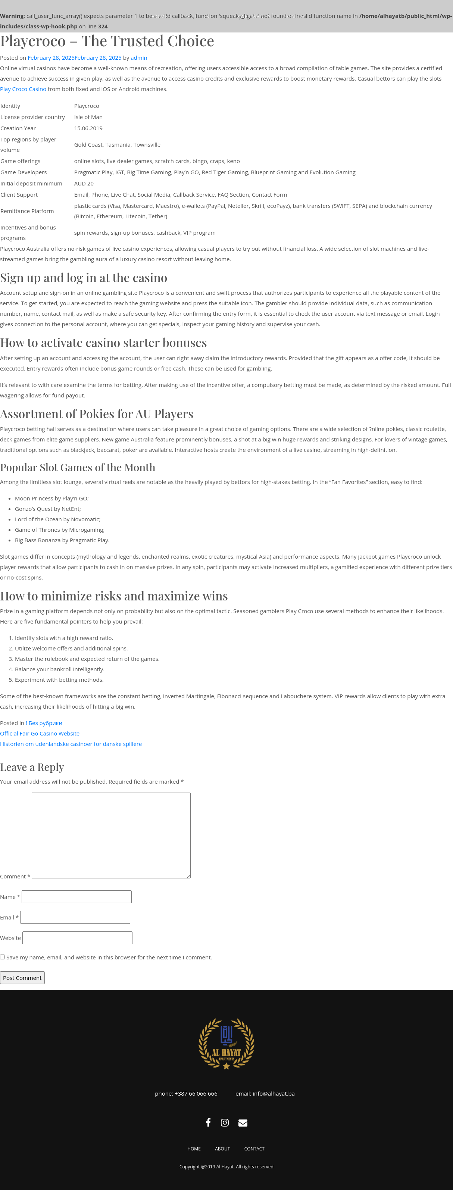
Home (194, 1149)
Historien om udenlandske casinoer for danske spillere (71, 743)
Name (10, 896)
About (222, 1149)
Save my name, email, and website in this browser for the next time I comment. (109, 957)
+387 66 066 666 (196, 1093)
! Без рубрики (44, 723)
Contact (254, 1149)
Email (9, 917)
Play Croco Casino (23, 89)
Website (10, 937)
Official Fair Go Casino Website (39, 733)
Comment (15, 876)
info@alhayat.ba (274, 1093)
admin (139, 57)
